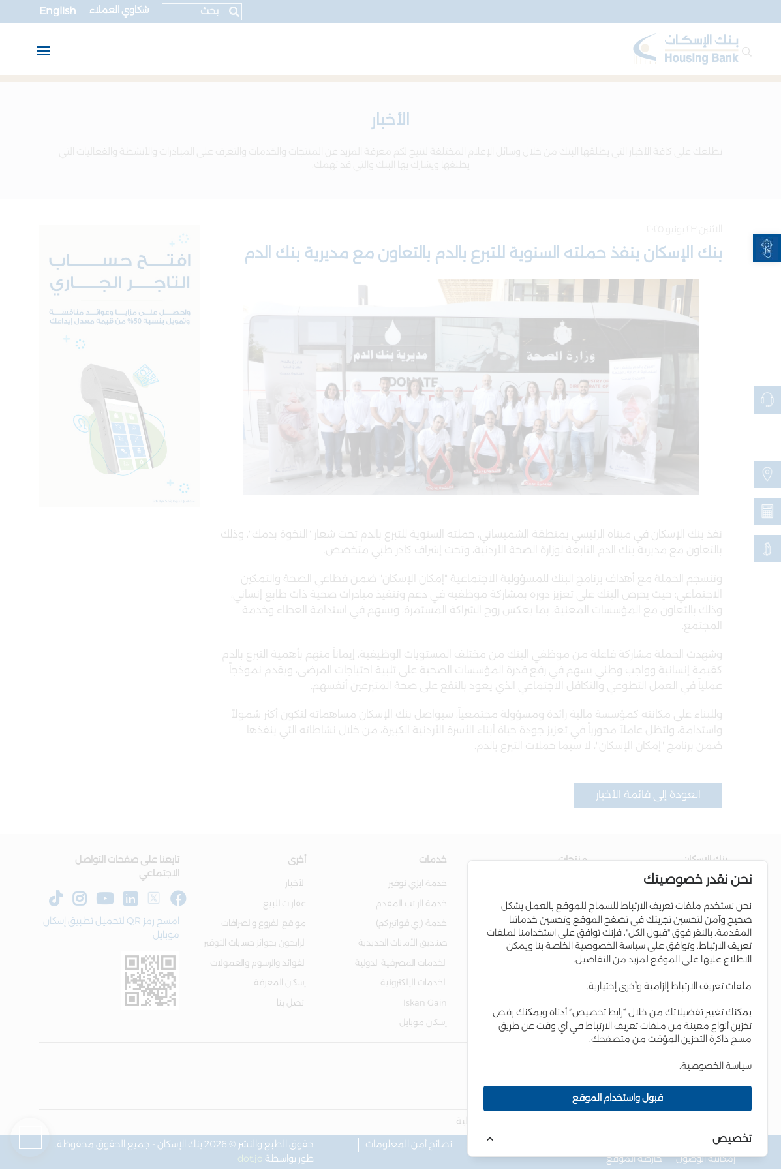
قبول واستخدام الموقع (617, 1098)
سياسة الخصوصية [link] (716, 1066)
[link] (767, 248)
